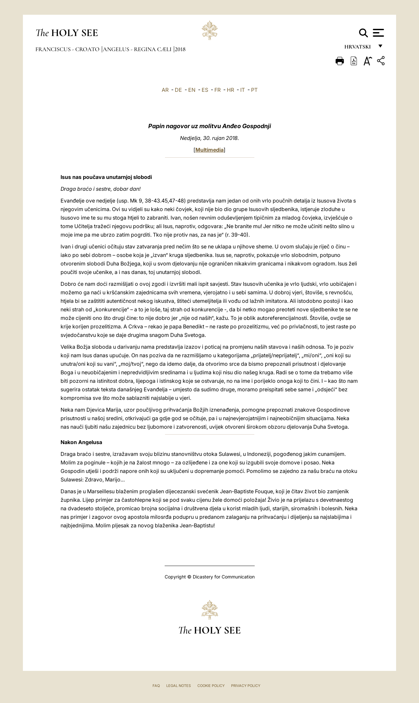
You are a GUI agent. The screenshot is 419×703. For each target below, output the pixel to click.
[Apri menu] (377, 32)
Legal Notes (178, 685)
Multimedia (209, 149)
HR (230, 90)
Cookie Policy (211, 685)
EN (191, 90)
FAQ (156, 685)
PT (254, 90)
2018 (180, 49)
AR (165, 90)
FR (217, 90)
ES (205, 90)
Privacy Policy (245, 685)
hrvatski (359, 48)
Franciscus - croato (68, 49)
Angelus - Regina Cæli (138, 49)
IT (242, 90)
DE (178, 90)
